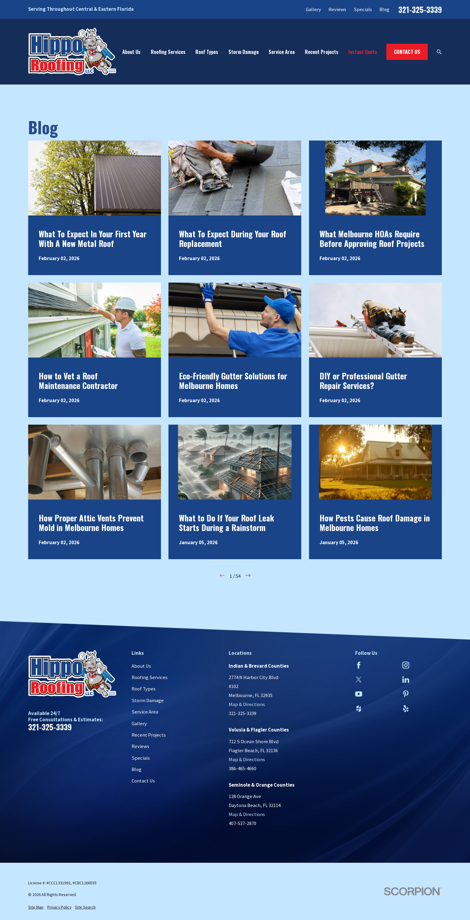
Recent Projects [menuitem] (321, 51)
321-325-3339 (420, 9)
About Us (141, 666)
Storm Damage (148, 700)
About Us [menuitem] (131, 51)
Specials (363, 9)
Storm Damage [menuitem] (243, 51)
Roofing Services (150, 677)
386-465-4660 (242, 768)
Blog (384, 9)
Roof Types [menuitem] (206, 51)
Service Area (145, 712)
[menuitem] (35, 907)
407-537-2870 (242, 823)
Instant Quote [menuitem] (362, 51)
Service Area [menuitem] (282, 51)
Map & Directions (247, 704)
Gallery (313, 9)
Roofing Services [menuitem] (168, 51)
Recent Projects (149, 735)
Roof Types (144, 689)
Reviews (337, 9)
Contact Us (407, 51)
